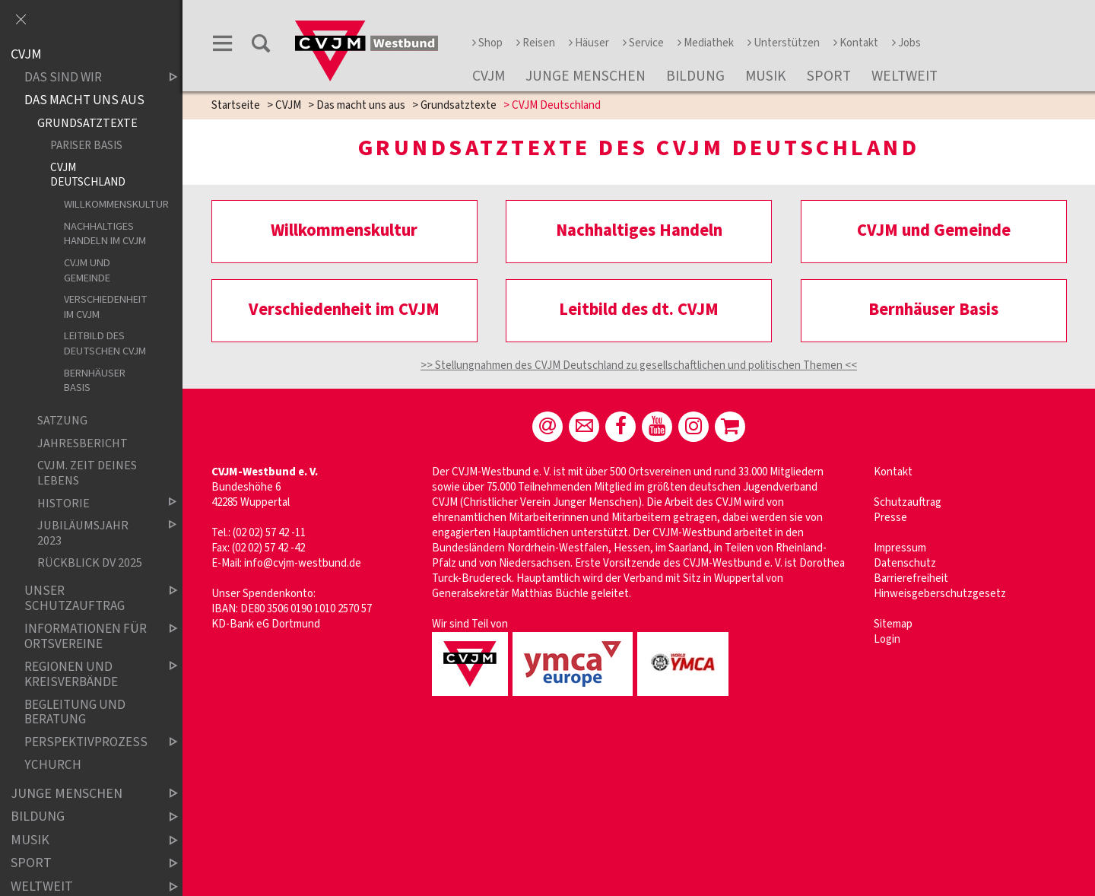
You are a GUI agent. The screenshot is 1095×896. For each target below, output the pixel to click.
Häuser (589, 43)
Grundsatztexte (459, 105)
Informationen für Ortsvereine (88, 636)
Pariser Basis (86, 145)
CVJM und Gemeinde (87, 270)
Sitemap (893, 624)
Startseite (235, 105)
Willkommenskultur (108, 204)
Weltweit (904, 76)
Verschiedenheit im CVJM (106, 306)
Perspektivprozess (88, 742)
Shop (487, 43)
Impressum (900, 548)
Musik (765, 76)
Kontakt (855, 43)
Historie (94, 503)
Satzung (62, 421)
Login (887, 639)
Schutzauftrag (907, 502)
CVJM (488, 76)
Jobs (906, 43)
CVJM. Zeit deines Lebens (87, 473)
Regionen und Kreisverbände (88, 674)
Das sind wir (88, 78)
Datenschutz (905, 563)
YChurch (52, 765)
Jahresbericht (82, 443)
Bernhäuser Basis (94, 380)
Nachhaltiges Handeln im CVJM (105, 233)
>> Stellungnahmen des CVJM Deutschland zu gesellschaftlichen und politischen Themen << (639, 365)
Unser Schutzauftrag (88, 598)
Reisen (535, 43)
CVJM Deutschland (87, 174)
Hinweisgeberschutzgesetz (940, 594)
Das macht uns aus (360, 105)
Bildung (695, 76)
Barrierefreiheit (911, 578)
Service (643, 43)
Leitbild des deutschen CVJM (105, 343)
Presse (890, 518)
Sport (829, 76)
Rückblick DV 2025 (89, 563)
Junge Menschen (585, 76)
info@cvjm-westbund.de (302, 563)
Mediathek (706, 43)
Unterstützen (783, 43)
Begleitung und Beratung (74, 712)
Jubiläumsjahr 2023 (94, 532)
